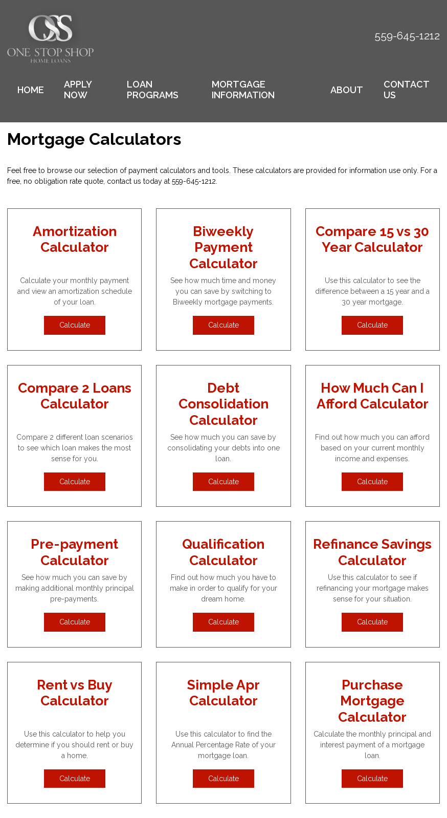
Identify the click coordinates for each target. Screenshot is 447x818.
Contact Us (406, 89)
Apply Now (78, 89)
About (346, 89)
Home (30, 89)
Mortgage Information (243, 89)
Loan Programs (152, 89)
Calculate (74, 325)
